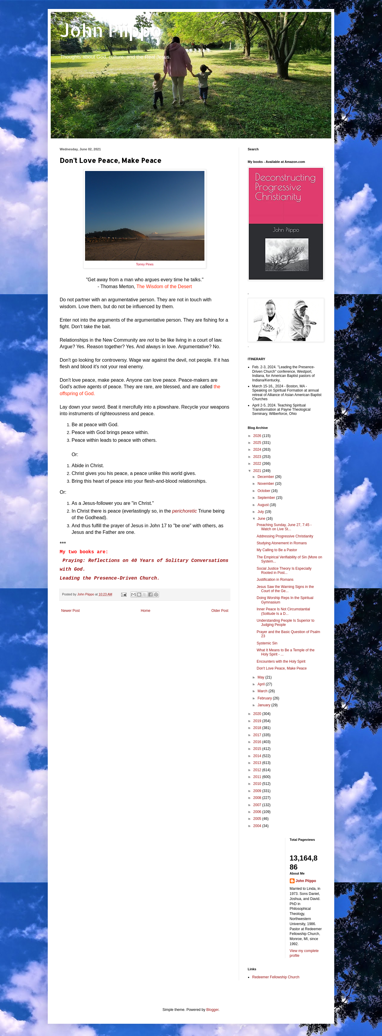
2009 (257, 791)
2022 (257, 464)
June (262, 519)
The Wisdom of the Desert (164, 286)
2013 (257, 763)
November (266, 484)
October (264, 491)
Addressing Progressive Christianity (285, 536)
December (266, 477)
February (265, 698)
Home (145, 611)
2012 (257, 770)
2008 (257, 798)
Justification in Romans (275, 579)
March (263, 691)
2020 (257, 714)
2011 (257, 777)
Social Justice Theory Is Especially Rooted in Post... (284, 570)
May (261, 677)
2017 (257, 735)
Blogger (212, 1010)
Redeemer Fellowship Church (275, 977)
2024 (257, 449)
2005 (257, 819)
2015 (257, 749)
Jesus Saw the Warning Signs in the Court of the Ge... (285, 589)
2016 (257, 742)
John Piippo (111, 30)
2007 (257, 805)
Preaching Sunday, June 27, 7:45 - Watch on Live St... (284, 527)
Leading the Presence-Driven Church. (110, 578)
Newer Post (70, 611)
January (264, 705)
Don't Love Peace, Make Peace (282, 668)
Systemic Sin (267, 643)
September (267, 498)
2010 (257, 784)
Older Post (219, 611)
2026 (257, 436)
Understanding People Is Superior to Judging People (285, 622)
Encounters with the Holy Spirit (281, 661)
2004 (257, 826)
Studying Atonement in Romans (282, 543)
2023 (257, 457)
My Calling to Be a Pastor (277, 550)
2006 (257, 812)
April (262, 684)
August (264, 505)
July (261, 512)
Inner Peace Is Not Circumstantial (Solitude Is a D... (283, 611)
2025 (257, 443)
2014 (257, 756)
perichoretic (184, 511)
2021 (257, 471)
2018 (257, 728)
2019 (257, 721)
